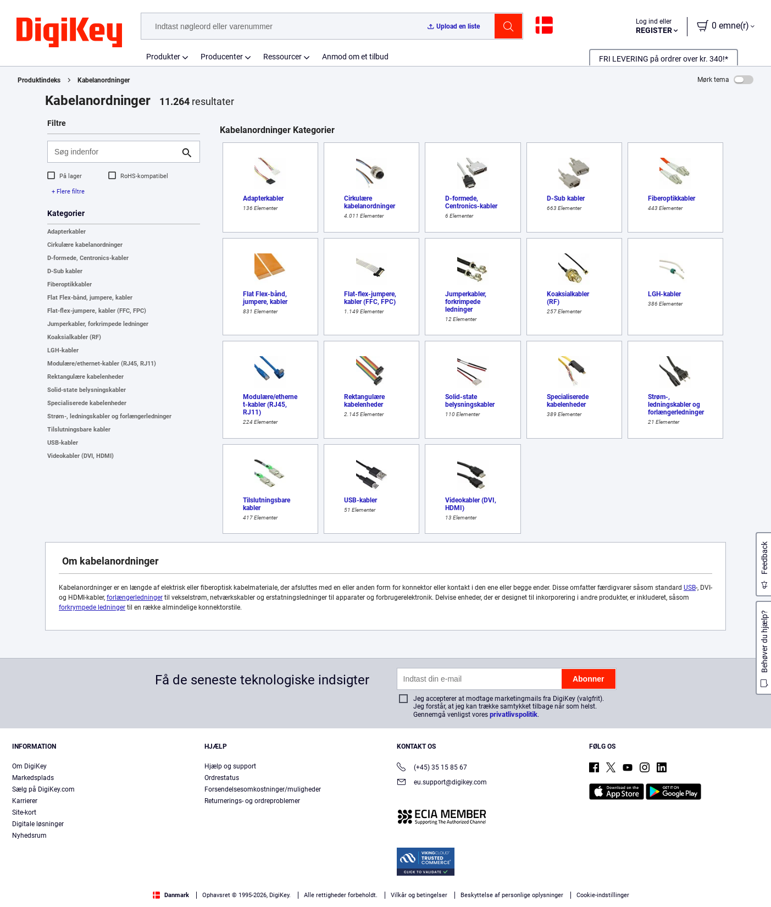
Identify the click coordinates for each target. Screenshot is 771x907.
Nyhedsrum (29, 835)
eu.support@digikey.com (442, 783)
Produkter (163, 56)
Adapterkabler (66, 232)
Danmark (171, 895)
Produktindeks (39, 80)
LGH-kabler (63, 350)
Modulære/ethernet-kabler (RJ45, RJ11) (101, 364)
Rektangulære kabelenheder (85, 377)
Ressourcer (282, 56)
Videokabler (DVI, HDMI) (80, 456)
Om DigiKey (29, 766)
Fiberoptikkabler (69, 284)
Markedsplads (33, 778)
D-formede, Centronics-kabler (88, 258)
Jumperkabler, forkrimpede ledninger (97, 324)
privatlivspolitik (513, 714)
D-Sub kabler (64, 271)
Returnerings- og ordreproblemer (252, 801)
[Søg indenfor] (115, 151)
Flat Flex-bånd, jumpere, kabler (89, 298)
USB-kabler (62, 443)
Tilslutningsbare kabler (78, 430)
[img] (69, 33)
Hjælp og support (230, 766)
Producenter (222, 56)
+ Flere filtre (68, 191)
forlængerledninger (135, 597)
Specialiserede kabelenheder (86, 403)
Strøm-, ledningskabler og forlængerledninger (109, 416)
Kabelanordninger (103, 80)
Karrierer (24, 801)
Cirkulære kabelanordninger (85, 245)
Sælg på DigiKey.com (43, 789)
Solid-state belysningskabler (86, 390)
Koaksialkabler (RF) (74, 337)
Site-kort (24, 812)
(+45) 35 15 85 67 (432, 768)
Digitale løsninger (38, 824)
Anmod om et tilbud (355, 56)
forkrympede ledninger (92, 607)
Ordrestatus (221, 778)
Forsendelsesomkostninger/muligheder (262, 789)
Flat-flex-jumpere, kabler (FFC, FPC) (96, 311)
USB (690, 587)
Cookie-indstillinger (602, 895)
